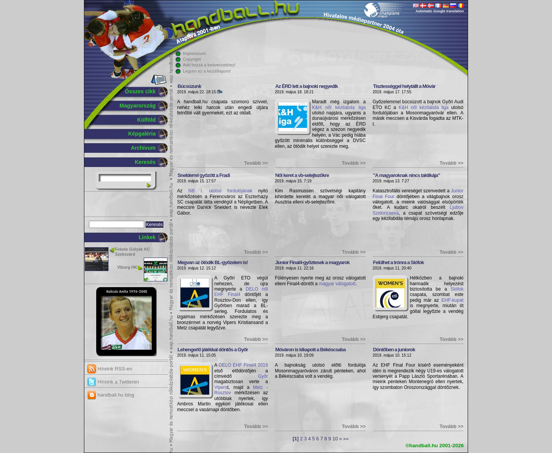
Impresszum (194, 53)
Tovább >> (256, 163)
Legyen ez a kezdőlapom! (207, 71)
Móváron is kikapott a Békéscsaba (310, 349)
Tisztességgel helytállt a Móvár (404, 86)
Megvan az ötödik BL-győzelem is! (212, 262)
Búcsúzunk (189, 86)
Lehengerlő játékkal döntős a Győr (212, 349)
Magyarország (138, 106)
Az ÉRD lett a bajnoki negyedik (306, 86)
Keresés (145, 162)
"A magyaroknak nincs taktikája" (406, 175)
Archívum (143, 148)
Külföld (146, 120)
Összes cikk (140, 91)
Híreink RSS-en (109, 369)
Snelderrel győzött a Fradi (203, 175)
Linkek (147, 237)
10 (335, 438)
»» (345, 438)
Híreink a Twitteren (113, 382)
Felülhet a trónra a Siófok (398, 262)
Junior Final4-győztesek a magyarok (312, 262)
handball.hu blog (110, 395)
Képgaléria (142, 134)
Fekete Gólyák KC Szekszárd (132, 251)
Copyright (192, 59)
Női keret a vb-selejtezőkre (302, 175)
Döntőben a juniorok (394, 349)
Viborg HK (127, 267)
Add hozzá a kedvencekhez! (209, 65)
